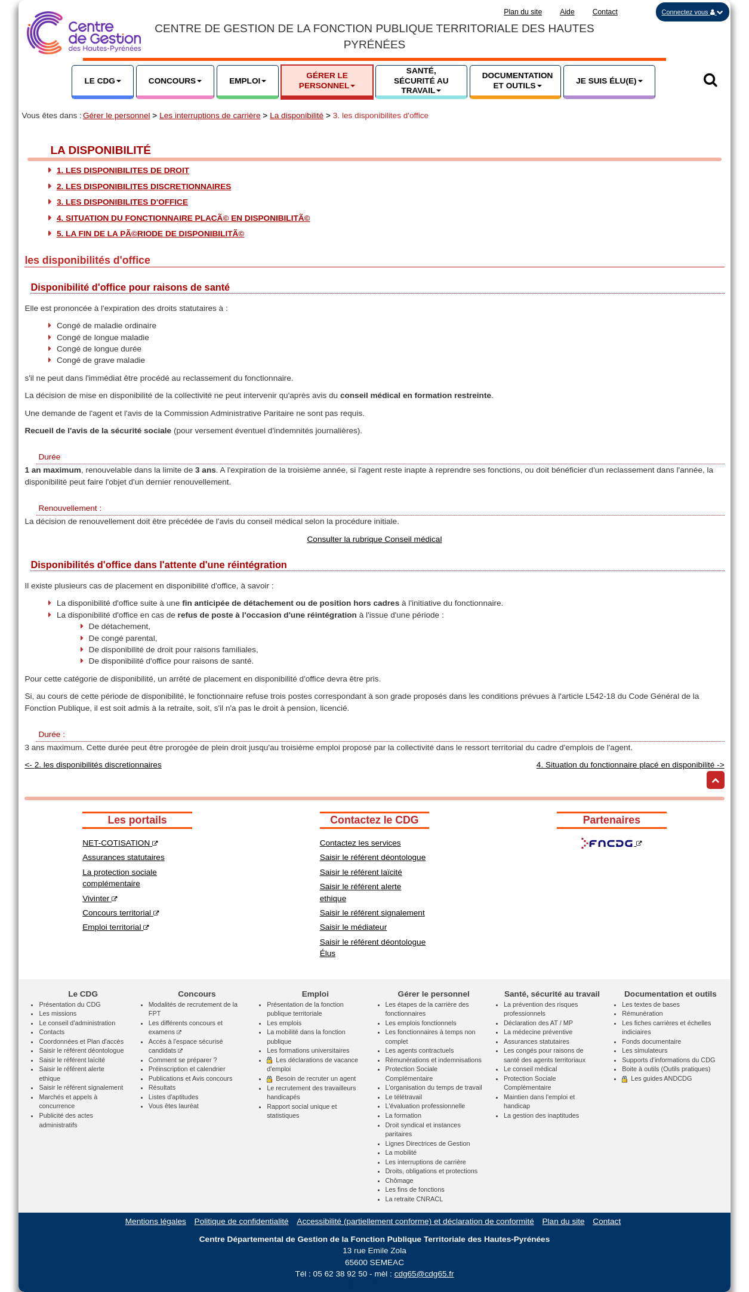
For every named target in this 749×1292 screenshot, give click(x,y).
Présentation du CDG (69, 1004)
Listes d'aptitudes (174, 1096)
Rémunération (642, 1013)
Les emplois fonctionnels (421, 1022)
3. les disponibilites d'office (122, 202)
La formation (403, 1115)
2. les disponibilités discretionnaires (92, 764)
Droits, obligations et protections (432, 1170)
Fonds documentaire (651, 1041)
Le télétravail (404, 1096)
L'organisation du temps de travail (434, 1087)
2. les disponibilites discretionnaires (144, 186)
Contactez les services (360, 842)
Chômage (400, 1180)
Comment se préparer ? (183, 1059)
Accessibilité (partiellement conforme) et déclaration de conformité (415, 1221)
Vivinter (100, 898)
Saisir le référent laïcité (361, 872)
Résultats (162, 1087)
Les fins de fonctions (415, 1189)
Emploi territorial (115, 927)
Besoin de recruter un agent (311, 1078)
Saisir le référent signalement (372, 912)
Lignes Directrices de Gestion (428, 1143)
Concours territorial (120, 912)
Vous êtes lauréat (174, 1105)
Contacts (51, 1031)
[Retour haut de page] (716, 780)
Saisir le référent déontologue (373, 857)
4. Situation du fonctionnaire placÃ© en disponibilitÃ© (183, 218)
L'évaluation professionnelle (426, 1105)
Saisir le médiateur (353, 927)
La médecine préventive (538, 1031)
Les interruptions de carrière (209, 115)
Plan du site (523, 12)
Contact (605, 12)
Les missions (57, 1013)
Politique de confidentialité (242, 1221)
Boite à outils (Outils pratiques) (666, 1068)
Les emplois (284, 1022)
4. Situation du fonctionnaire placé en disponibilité (631, 764)
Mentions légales (155, 1221)
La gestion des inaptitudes (541, 1115)
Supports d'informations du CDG (668, 1059)
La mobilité (401, 1152)
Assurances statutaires (123, 857)
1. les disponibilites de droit (123, 170)
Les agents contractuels (420, 1050)
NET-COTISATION (120, 842)
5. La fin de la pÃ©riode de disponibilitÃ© (150, 233)
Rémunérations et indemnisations (434, 1059)
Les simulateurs (644, 1050)
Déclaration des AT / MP (538, 1022)
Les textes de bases (651, 1004)
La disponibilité (296, 115)
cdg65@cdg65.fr (424, 1273)
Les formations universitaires (308, 1050)
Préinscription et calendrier (187, 1068)
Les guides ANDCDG (657, 1078)
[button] (692, 11)
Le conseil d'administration (77, 1022)
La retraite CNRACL (414, 1198)
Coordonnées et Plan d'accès (81, 1041)
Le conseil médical (530, 1068)
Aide (567, 12)
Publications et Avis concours (191, 1078)
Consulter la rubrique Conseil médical (374, 539)
